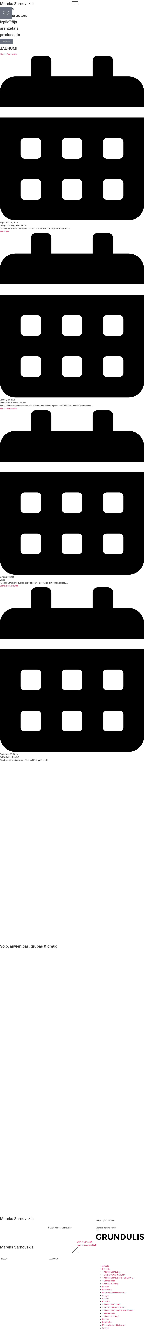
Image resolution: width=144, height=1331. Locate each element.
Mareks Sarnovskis (17, 3)
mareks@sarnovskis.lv (58, 1218)
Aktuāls (105, 1266)
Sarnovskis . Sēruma (9, 586)
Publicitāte (107, 1290)
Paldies (105, 1287)
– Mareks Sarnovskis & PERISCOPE (117, 1278)
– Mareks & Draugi (110, 1284)
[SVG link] (120, 1237)
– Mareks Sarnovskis (111, 1272)
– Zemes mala (108, 1281)
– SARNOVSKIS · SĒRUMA (113, 1275)
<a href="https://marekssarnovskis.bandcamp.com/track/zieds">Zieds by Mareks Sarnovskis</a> (24, 1272)
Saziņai (105, 1295)
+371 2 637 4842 (84, 1242)
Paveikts (106, 1269)
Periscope (4, 231)
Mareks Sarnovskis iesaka (113, 1292)
